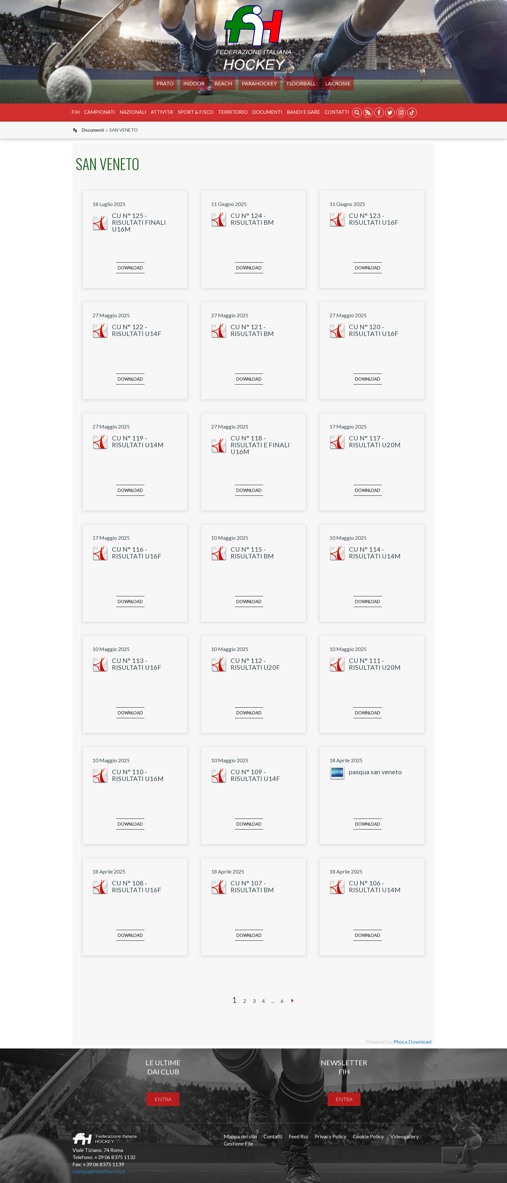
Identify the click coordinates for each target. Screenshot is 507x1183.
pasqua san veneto (375, 772)
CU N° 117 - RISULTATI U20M (375, 441)
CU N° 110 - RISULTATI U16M (138, 775)
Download (130, 267)
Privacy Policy (330, 1136)
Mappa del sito (240, 1136)
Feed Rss (298, 1136)
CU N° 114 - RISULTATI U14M (375, 552)
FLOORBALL (301, 83)
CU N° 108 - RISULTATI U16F (136, 886)
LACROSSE (338, 83)
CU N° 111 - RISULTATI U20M (375, 664)
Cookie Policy (368, 1136)
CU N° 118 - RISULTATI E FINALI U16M (260, 444)
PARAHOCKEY (259, 83)
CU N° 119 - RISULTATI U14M (138, 441)
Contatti (337, 112)
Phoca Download (412, 1041)
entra (163, 1099)
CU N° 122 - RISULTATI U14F (136, 330)
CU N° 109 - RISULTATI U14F (255, 775)
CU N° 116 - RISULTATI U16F (136, 552)
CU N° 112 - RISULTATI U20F (255, 664)
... (272, 1001)
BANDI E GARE (303, 112)
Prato (165, 83)
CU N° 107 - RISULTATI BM (252, 886)
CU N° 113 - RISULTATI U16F (136, 664)
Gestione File (238, 1143)
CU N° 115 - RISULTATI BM (252, 552)
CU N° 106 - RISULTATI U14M (375, 886)
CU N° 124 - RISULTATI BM (252, 219)
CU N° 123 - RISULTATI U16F (373, 219)
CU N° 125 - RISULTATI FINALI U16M (139, 222)
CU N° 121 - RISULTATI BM (252, 330)
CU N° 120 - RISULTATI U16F (373, 330)
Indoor (194, 83)
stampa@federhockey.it (98, 1171)
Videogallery (404, 1136)
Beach (223, 83)
